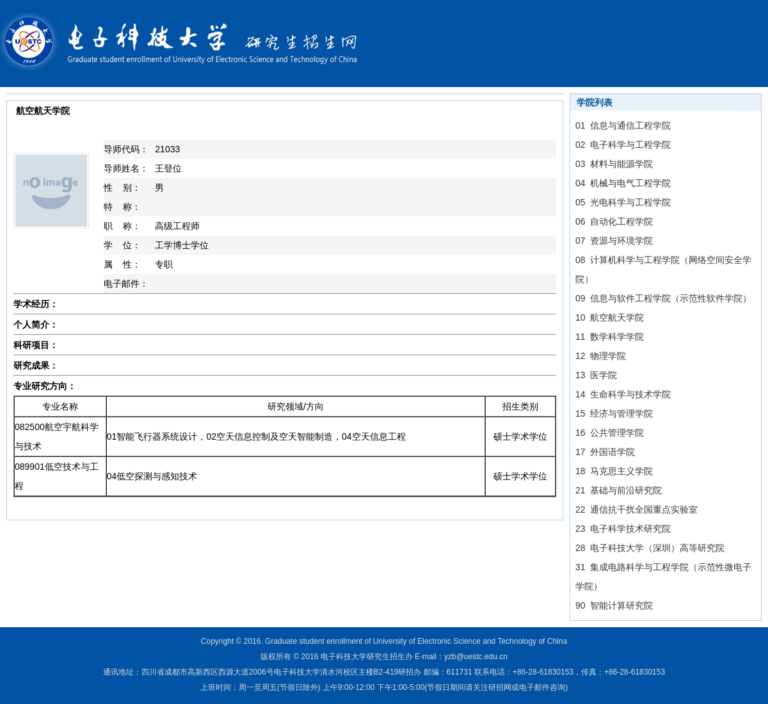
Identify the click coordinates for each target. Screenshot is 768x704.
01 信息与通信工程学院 (623, 125)
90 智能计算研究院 (614, 605)
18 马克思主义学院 (614, 471)
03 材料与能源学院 (614, 164)
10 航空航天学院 (609, 317)
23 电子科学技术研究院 (623, 529)
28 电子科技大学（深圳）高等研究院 (649, 548)
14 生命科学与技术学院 (623, 394)
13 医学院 (596, 375)
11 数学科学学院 (609, 337)
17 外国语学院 (605, 452)
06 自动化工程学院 (614, 221)
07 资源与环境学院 (614, 241)
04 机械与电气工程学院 (623, 183)
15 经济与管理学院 (614, 413)
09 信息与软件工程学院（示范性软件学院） (663, 298)
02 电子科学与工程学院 (623, 145)
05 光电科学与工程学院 (623, 202)
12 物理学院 (600, 356)
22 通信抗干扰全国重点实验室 (636, 509)
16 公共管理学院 (609, 433)
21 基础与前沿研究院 (618, 490)
